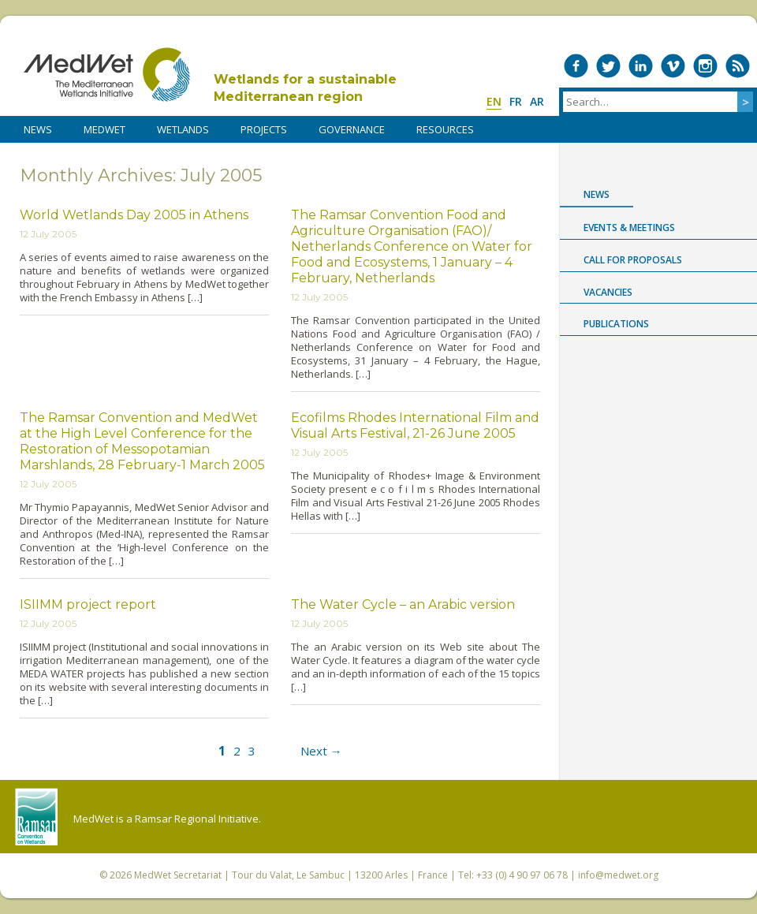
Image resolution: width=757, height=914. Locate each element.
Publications (616, 323)
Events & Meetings (629, 227)
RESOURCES (445, 129)
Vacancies (608, 292)
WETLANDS (183, 129)
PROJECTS (264, 129)
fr (515, 101)
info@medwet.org (618, 875)
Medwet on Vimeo (673, 66)
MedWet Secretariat (178, 875)
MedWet (107, 74)
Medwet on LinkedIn (640, 66)
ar (537, 101)
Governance (352, 129)
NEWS (38, 129)
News (597, 194)
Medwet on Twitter (608, 66)
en (494, 101)
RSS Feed (737, 66)
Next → (321, 751)
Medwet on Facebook (576, 66)
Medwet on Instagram (705, 66)
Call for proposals (633, 260)
